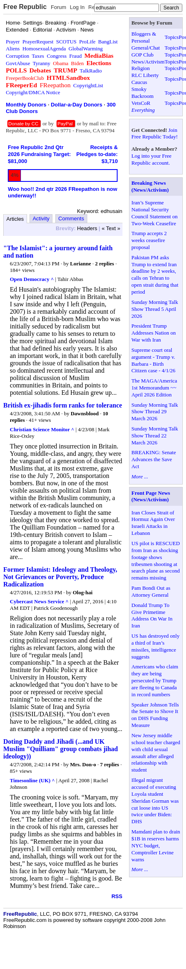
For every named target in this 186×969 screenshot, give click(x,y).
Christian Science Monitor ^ (42, 429)
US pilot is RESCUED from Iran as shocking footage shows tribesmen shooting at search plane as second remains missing (156, 560)
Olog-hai (83, 592)
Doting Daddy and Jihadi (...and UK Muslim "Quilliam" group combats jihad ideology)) (60, 749)
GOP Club (143, 55)
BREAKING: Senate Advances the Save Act (154, 459)
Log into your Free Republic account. (152, 159)
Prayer (13, 41)
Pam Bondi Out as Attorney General (151, 591)
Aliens (13, 48)
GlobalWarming (85, 48)
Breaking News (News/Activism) (150, 186)
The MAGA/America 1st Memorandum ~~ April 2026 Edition (154, 388)
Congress (56, 56)
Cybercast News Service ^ (39, 601)
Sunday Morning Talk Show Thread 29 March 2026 (155, 412)
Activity (41, 218)
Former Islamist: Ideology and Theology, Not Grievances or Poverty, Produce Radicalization (60, 577)
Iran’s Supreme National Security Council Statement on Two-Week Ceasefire (155, 212)
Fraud (75, 56)
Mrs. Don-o (83, 764)
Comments (71, 218)
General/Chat (146, 48)
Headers (87, 228)
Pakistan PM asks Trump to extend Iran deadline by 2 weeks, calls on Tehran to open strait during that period (155, 274)
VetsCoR (141, 103)
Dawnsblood (84, 413)
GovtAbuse (18, 63)
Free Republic (25, 6)
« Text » (111, 228)
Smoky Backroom (143, 92)
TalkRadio (91, 71)
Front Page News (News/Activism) (151, 496)
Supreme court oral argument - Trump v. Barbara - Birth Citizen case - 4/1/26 (153, 360)
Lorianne (80, 263)
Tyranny (41, 63)
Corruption (17, 56)
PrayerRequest (38, 41)
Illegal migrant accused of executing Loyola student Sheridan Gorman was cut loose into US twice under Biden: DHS (155, 800)
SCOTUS (66, 41)
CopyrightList (88, 85)
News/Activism (148, 62)
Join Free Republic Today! (155, 133)
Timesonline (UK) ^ (32, 780)
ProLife (87, 41)
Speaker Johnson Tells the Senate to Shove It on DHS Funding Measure (155, 715)
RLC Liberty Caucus (145, 78)
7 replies (109, 764)
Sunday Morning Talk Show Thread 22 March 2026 (155, 436)
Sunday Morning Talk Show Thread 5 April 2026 (155, 309)
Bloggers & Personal (144, 37)
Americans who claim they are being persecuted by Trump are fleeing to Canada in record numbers (155, 680)
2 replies (104, 263)
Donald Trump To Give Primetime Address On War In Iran (152, 615)
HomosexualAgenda (44, 48)
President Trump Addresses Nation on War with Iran (154, 333)
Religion (141, 68)
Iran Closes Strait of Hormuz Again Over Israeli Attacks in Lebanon (153, 523)
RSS (116, 896)
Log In (77, 7)
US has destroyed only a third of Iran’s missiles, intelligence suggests (155, 646)
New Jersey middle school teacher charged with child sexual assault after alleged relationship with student (156, 752)
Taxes (38, 56)
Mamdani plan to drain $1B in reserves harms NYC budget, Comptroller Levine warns (156, 846)
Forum (58, 7)
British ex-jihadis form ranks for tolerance (62, 405)
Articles (15, 219)
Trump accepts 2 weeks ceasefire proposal (149, 240)
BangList (108, 41)
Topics (172, 37)
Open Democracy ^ (32, 279)
